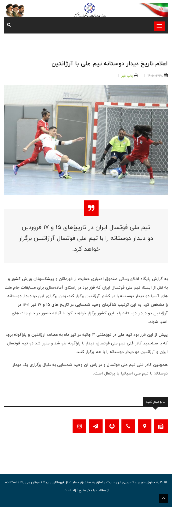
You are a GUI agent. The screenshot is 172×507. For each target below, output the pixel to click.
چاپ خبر (127, 75)
